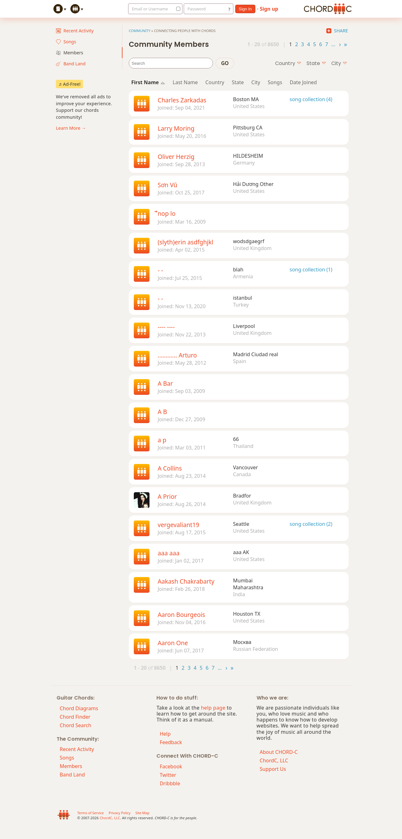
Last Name (185, 82)
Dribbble (170, 783)
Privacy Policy (119, 812)
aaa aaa (169, 553)
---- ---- (166, 327)
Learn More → (71, 128)
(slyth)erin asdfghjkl (185, 242)
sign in (245, 9)
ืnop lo (167, 213)
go (225, 63)
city (339, 63)
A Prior (167, 496)
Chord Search (75, 725)
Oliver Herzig (176, 156)
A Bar (165, 383)
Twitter (168, 774)
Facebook (171, 766)
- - (160, 270)
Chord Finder (75, 716)
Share (337, 30)
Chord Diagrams (79, 708)
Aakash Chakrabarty (186, 581)
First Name (148, 82)
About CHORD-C (279, 752)
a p (162, 440)
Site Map (142, 812)
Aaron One (173, 643)
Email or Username (150, 9)
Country (214, 82)
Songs (66, 42)
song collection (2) (311, 523)
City (255, 82)
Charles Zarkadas (182, 100)
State (238, 82)
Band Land (70, 64)
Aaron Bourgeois (181, 614)
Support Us (273, 768)
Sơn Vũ (167, 185)
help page (213, 707)
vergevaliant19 (178, 524)
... (333, 44)
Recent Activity (75, 31)
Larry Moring (176, 128)
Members (69, 53)
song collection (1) (311, 269)
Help (165, 733)
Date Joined (303, 82)
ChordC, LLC (274, 760)
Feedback (171, 742)
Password (196, 9)
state (316, 63)
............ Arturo (177, 355)
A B (162, 411)
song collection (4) (311, 99)
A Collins (170, 468)
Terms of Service (90, 812)
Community (139, 30)
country (288, 63)
